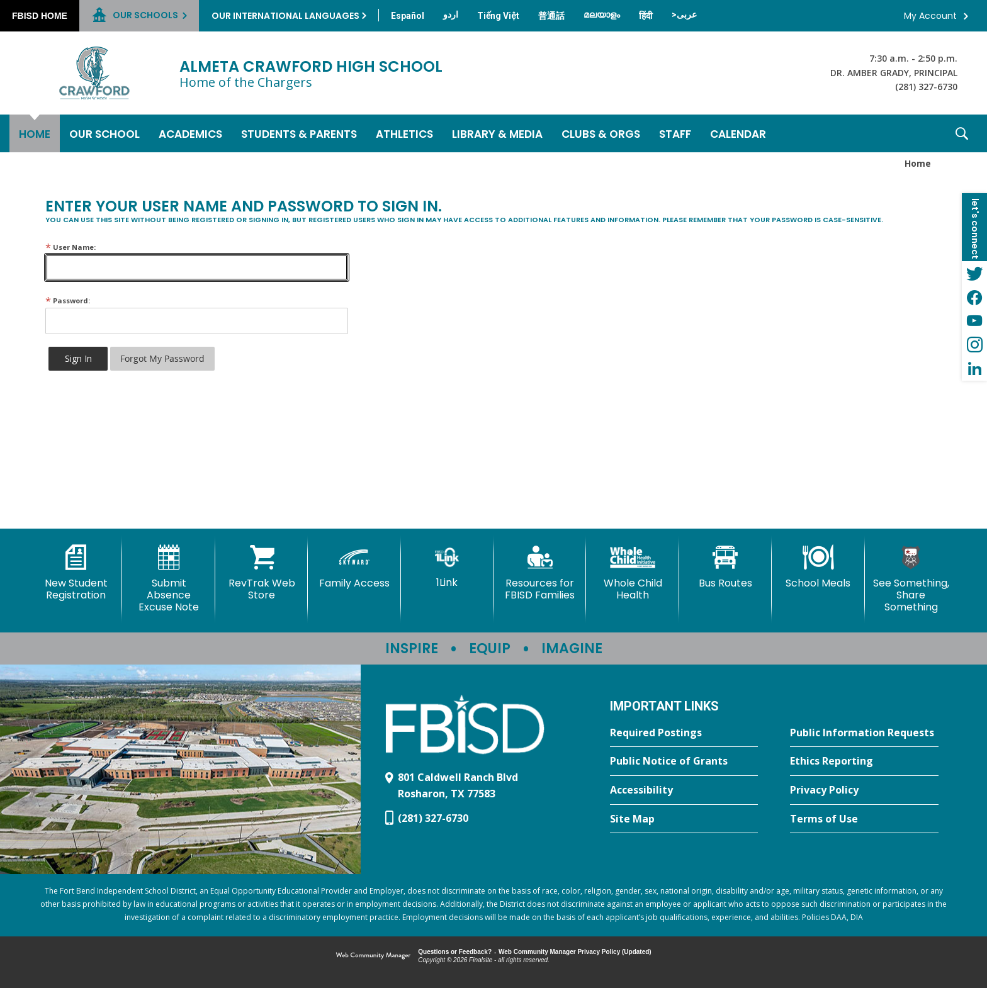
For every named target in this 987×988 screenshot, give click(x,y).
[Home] (34, 133)
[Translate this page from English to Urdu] (451, 14)
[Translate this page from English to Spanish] (408, 16)
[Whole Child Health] (632, 573)
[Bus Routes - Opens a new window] (725, 567)
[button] (962, 133)
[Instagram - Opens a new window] (974, 345)
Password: (67, 300)
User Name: (70, 247)
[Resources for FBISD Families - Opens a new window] (540, 573)
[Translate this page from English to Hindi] (646, 16)
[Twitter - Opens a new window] (974, 273)
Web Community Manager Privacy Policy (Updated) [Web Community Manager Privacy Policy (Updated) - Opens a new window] (575, 951)
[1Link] (447, 567)
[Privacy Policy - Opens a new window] (864, 790)
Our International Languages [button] (285, 15)
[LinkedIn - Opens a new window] (974, 368)
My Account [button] (930, 15)
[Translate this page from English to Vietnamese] (498, 16)
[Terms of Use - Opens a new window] (864, 819)
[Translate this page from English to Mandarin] (551, 16)
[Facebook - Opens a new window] (974, 297)
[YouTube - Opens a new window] (974, 321)
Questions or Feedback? (455, 951)
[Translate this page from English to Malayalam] (601, 14)
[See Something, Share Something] (911, 579)
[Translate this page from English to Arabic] (684, 14)
